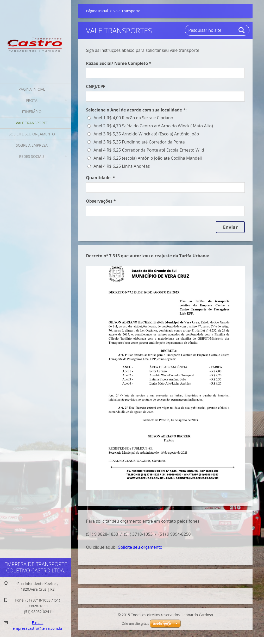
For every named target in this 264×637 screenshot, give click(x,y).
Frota (31, 100)
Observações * (101, 201)
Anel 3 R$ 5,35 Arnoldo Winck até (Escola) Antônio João (146, 134)
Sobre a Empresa (32, 145)
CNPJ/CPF (95, 86)
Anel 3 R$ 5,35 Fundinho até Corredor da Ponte (139, 142)
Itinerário (32, 111)
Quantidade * (100, 177)
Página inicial (31, 89)
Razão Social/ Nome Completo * (118, 63)
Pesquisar (241, 30)
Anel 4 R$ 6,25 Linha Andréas (121, 166)
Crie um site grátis (135, 624)
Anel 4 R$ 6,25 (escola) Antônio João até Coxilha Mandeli (147, 158)
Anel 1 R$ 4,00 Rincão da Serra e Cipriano (133, 118)
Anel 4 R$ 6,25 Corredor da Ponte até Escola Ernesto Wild (148, 150)
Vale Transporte (32, 122)
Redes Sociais (31, 156)
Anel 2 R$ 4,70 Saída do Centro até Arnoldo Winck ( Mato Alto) (153, 126)
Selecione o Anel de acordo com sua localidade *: (136, 110)
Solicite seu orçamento (32, 134)
